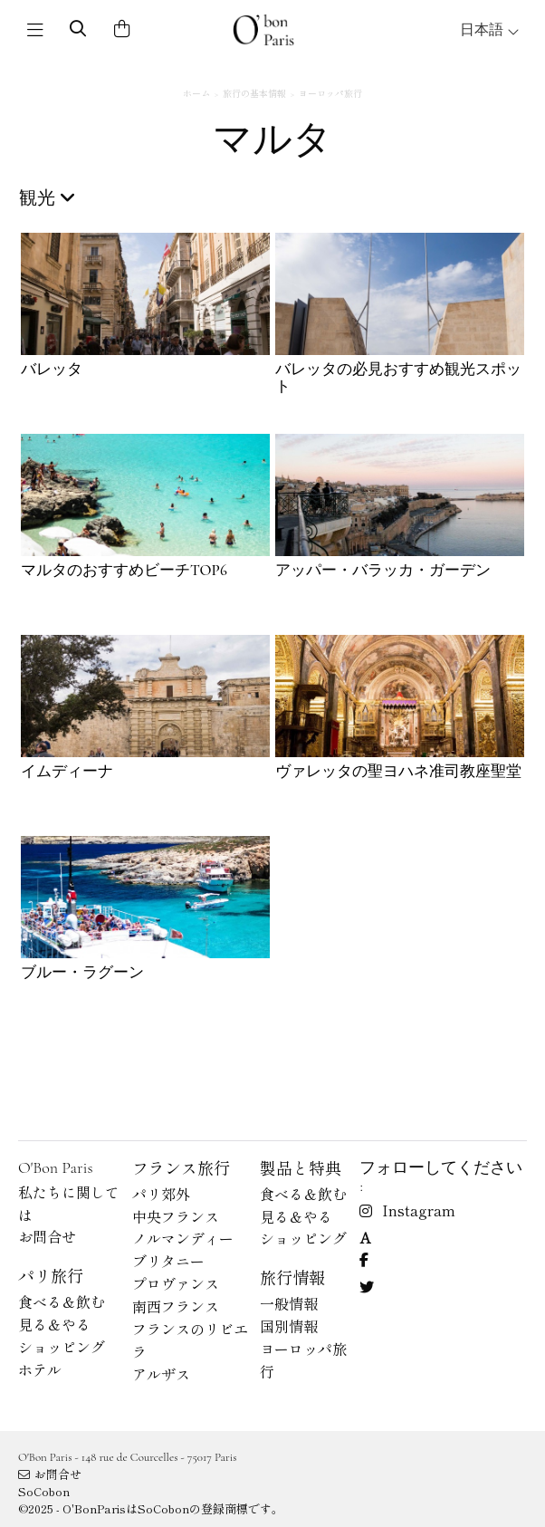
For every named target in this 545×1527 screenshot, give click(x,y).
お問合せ (47, 1236)
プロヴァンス (175, 1283)
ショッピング (61, 1347)
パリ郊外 (161, 1194)
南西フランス (175, 1306)
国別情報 (289, 1326)
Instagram (407, 1210)
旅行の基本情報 (254, 93)
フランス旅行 (181, 1167)
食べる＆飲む (61, 1301)
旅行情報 (292, 1277)
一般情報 (289, 1303)
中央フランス (175, 1216)
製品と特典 (300, 1167)
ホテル (40, 1369)
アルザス (161, 1374)
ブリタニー (168, 1261)
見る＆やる (54, 1324)
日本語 (490, 30)
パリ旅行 (50, 1275)
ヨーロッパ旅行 (330, 93)
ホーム (196, 93)
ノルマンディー (183, 1238)
